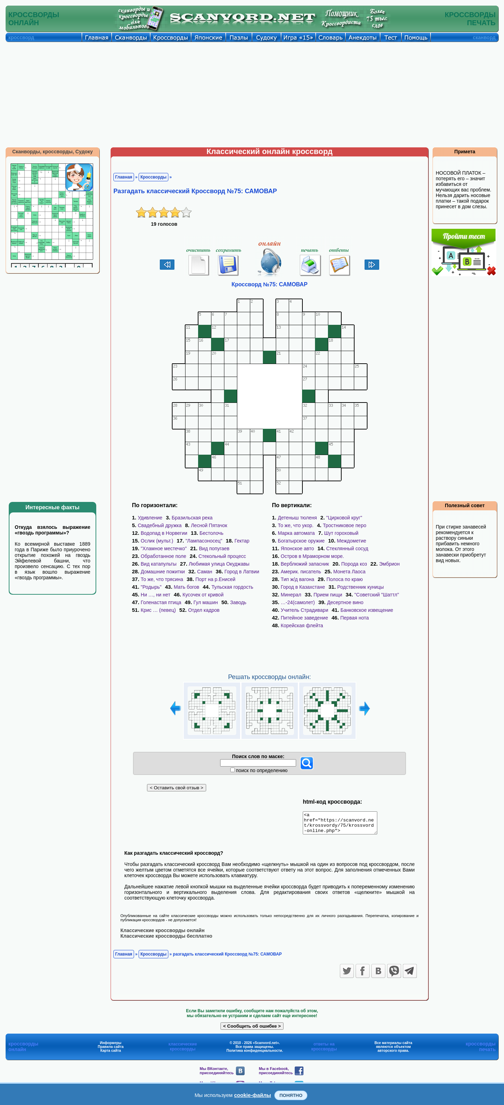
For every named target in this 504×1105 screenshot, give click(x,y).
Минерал (291, 594)
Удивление (150, 517)
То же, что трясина (162, 579)
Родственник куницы (360, 587)
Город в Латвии (241, 571)
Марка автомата (296, 533)
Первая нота (354, 618)
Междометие (351, 541)
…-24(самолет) (298, 602)
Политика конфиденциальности (254, 1054)
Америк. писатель (301, 571)
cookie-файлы (252, 1095)
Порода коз (354, 564)
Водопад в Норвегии (164, 533)
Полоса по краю (345, 579)
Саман (204, 571)
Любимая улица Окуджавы (219, 564)
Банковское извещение (367, 610)
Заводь (238, 602)
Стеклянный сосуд (347, 548)
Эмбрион (389, 564)
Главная (123, 177)
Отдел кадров (203, 610)
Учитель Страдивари (304, 610)
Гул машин (206, 602)
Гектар (242, 541)
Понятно (290, 1095)
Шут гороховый (341, 533)
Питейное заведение (304, 618)
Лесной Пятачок (209, 525)
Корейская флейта (302, 625)
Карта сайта (110, 1054)
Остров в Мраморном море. (312, 556)
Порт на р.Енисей (215, 579)
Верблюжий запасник (305, 564)
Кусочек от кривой (203, 594)
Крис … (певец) (158, 610)
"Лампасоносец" (204, 541)
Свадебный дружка (160, 525)
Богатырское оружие (301, 541)
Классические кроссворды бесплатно (166, 940)
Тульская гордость (232, 587)
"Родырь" (151, 587)
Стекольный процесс (222, 556)
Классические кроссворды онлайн (162, 934)
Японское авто (297, 548)
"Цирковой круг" (344, 517)
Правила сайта (111, 1050)
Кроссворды (153, 177)
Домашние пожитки (163, 571)
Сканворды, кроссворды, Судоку (52, 151)
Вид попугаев (214, 548)
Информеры (110, 1047)
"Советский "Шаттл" (377, 594)
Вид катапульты (158, 564)
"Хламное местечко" (164, 548)
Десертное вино (345, 602)
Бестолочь (211, 533)
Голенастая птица (161, 602)
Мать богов (187, 587)
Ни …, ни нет (155, 594)
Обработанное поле (163, 556)
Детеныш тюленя (297, 517)
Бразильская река (192, 517)
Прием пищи (328, 594)
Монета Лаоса (349, 571)
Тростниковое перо (344, 525)
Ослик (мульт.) (157, 541)
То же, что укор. (296, 525)
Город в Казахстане (303, 587)
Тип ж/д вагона (297, 579)
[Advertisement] (252, 95)
